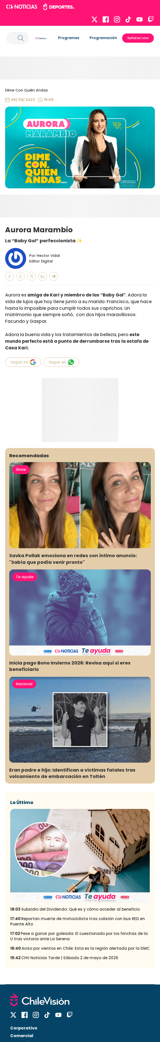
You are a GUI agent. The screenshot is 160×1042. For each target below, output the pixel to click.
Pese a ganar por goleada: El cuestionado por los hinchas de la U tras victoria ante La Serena (79, 936)
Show (21, 469)
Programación (103, 37)
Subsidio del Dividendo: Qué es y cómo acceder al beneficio (75, 909)
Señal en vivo (138, 38)
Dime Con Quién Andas (26, 90)
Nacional (24, 683)
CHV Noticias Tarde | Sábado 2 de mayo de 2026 (64, 957)
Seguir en (23, 362)
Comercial (21, 1036)
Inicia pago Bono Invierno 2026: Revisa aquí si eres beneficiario (70, 666)
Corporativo (23, 1028)
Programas (68, 37)
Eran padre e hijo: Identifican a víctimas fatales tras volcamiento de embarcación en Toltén (72, 773)
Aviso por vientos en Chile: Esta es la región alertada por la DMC (80, 948)
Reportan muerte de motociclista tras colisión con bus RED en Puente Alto (77, 921)
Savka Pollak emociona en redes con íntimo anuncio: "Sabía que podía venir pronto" (73, 558)
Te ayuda (25, 576)
